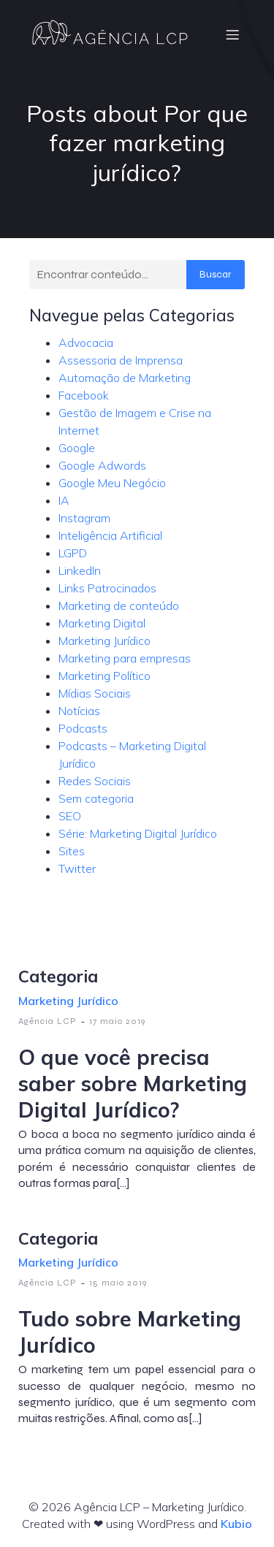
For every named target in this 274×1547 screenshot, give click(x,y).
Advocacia (85, 342)
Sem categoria (96, 798)
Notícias (79, 710)
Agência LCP (47, 1021)
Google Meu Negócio (112, 482)
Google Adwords (102, 465)
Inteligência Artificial (110, 535)
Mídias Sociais (94, 693)
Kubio (236, 1523)
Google (76, 447)
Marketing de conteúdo (118, 605)
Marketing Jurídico (104, 640)
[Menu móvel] (232, 34)
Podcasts (82, 728)
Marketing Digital (101, 623)
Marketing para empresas (124, 658)
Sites (71, 851)
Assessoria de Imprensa (120, 360)
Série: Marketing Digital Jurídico (137, 833)
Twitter (77, 868)
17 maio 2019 (117, 1021)
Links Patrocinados (107, 588)
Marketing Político (104, 675)
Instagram (84, 518)
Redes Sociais (94, 781)
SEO (69, 816)
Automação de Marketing (124, 377)
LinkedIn (79, 570)
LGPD (72, 553)
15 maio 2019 (118, 1282)
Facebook (83, 395)
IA (63, 500)
